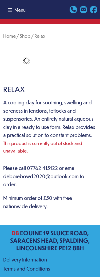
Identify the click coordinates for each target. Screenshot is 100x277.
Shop (25, 36)
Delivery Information (25, 259)
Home (9, 36)
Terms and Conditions (26, 268)
